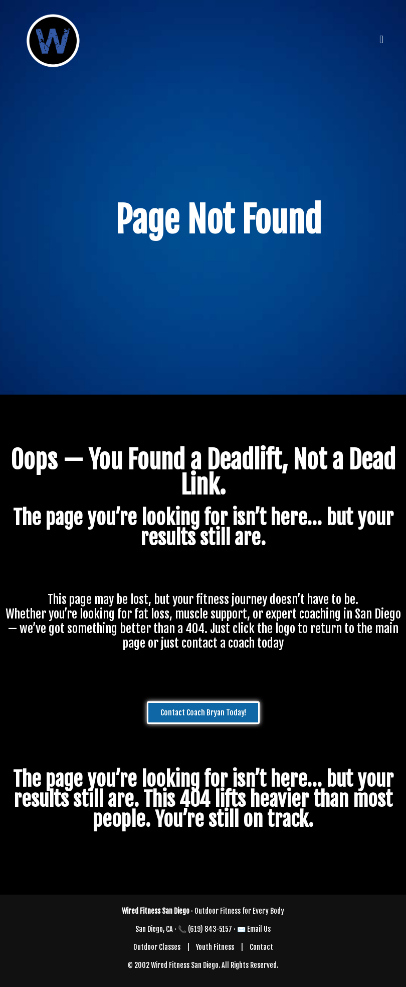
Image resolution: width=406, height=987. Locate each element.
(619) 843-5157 (210, 929)
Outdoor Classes (156, 947)
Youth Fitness (215, 947)
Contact (261, 947)
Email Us (259, 929)
